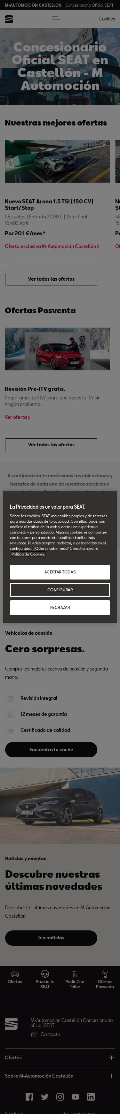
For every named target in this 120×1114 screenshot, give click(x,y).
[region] (60, 557)
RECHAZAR (60, 608)
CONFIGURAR (60, 590)
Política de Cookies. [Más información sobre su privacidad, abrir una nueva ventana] (28, 554)
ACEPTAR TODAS (60, 572)
